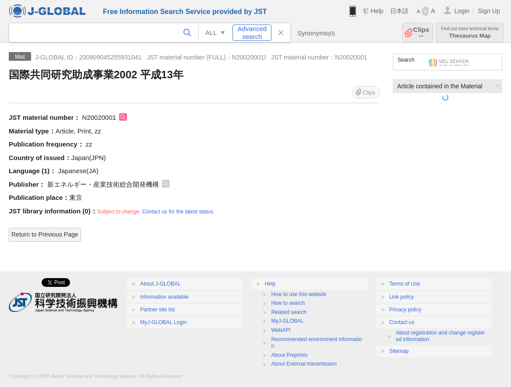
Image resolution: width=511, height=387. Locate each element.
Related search (289, 312)
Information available (164, 297)
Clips (421, 32)
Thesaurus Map (470, 32)
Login (461, 10)
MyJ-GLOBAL (287, 321)
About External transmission (303, 364)
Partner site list (157, 310)
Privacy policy (405, 310)
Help (376, 10)
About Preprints (289, 355)
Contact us (401, 322)
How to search (288, 303)
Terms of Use (404, 284)
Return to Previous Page (44, 234)
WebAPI (280, 330)
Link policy (401, 297)
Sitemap (399, 351)
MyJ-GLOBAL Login (163, 322)
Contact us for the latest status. (178, 212)
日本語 (399, 10)
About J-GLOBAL (160, 284)
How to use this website (298, 294)
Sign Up (489, 10)
